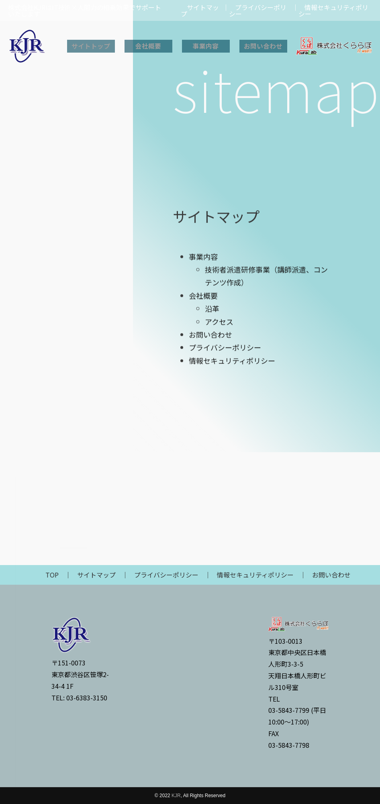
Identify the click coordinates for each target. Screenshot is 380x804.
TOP (52, 575)
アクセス (219, 431)
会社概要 (148, 46)
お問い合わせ (263, 46)
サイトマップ (96, 575)
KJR (176, 795)
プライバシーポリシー (225, 456)
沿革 (212, 417)
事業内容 (205, 46)
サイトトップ (91, 46)
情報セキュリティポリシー (232, 470)
